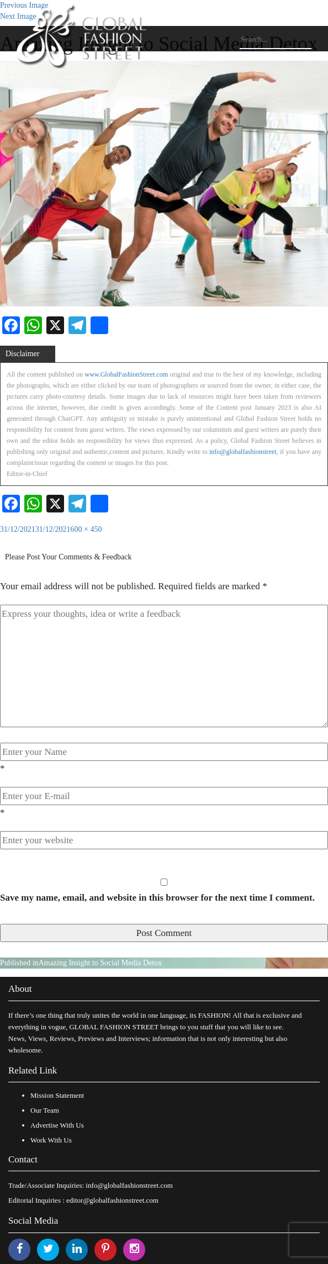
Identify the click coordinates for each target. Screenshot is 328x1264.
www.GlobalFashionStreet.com (126, 374)
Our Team (44, 1110)
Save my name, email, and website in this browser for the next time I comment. (157, 897)
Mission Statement (57, 1095)
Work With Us (51, 1140)
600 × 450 (86, 529)
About (20, 988)
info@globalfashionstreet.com (129, 1185)
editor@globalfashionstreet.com (112, 1200)
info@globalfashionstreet (243, 452)
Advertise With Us (57, 1125)
